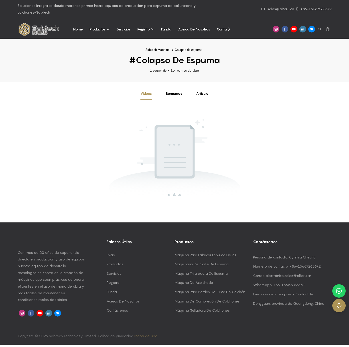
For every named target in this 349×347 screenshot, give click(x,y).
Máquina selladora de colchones (202, 310)
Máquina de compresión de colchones (207, 301)
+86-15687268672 (314, 9)
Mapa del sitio (145, 336)
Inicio (111, 255)
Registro (113, 282)
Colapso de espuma (189, 50)
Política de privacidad (116, 336)
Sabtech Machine (158, 50)
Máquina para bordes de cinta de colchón (209, 292)
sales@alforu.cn (277, 9)
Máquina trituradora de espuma (201, 273)
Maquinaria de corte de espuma (201, 264)
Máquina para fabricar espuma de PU (205, 255)
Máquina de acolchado (193, 282)
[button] (229, 29)
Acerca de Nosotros (123, 301)
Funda (112, 292)
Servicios (114, 273)
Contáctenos (117, 310)
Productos (115, 264)
